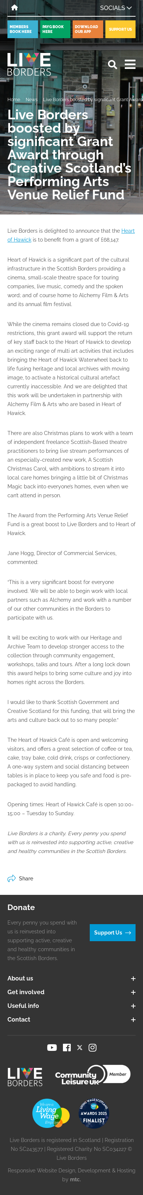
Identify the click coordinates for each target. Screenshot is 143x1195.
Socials (116, 7)
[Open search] (112, 64)
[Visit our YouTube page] (52, 1047)
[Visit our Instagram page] (92, 1047)
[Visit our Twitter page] (80, 1047)
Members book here (21, 29)
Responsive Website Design (41, 1171)
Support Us (120, 29)
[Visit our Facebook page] (67, 1047)
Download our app (86, 29)
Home (13, 99)
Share (20, 878)
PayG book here (53, 29)
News (32, 99)
